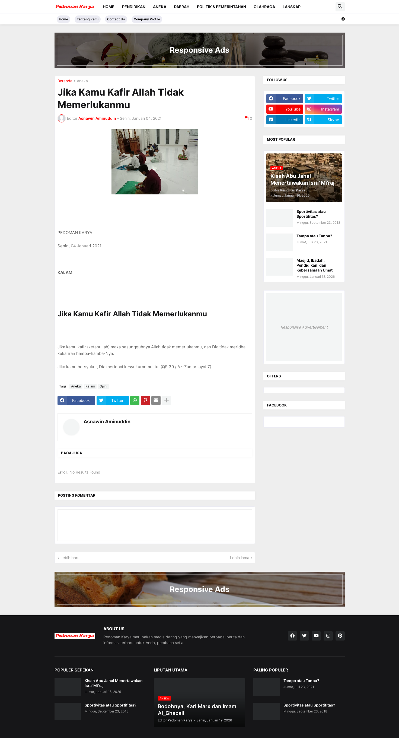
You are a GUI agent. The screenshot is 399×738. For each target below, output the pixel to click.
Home (108, 6)
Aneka (159, 6)
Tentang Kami (87, 19)
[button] (340, 6)
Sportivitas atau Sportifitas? (311, 214)
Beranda (65, 81)
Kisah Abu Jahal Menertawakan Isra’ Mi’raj (114, 683)
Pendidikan (133, 6)
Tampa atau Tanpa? (314, 236)
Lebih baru (69, 557)
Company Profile (147, 19)
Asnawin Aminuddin (107, 421)
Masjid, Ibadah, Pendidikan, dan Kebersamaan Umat (314, 265)
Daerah (181, 6)
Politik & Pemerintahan (221, 6)
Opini (103, 386)
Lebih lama (239, 557)
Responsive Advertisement (304, 327)
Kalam (90, 386)
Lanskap (292, 6)
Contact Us (116, 19)
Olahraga (264, 6)
